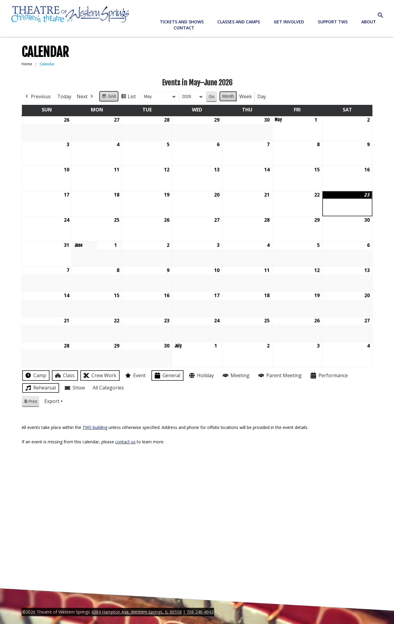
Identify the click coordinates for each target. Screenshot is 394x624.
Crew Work (99, 375)
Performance (328, 375)
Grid (109, 97)
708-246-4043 (200, 612)
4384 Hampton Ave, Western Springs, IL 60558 (136, 612)
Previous (37, 97)
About (368, 22)
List (128, 97)
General (167, 375)
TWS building (94, 427)
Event (135, 375)
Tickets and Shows (182, 22)
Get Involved (289, 22)
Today (64, 96)
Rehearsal (40, 388)
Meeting (235, 375)
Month (228, 96)
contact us (125, 442)
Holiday (201, 375)
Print (30, 402)
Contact (184, 28)
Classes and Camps (238, 22)
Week (245, 96)
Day (261, 96)
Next (85, 97)
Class (64, 375)
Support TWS (333, 22)
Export (54, 401)
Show (74, 388)
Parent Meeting (279, 375)
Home (27, 64)
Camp (35, 375)
